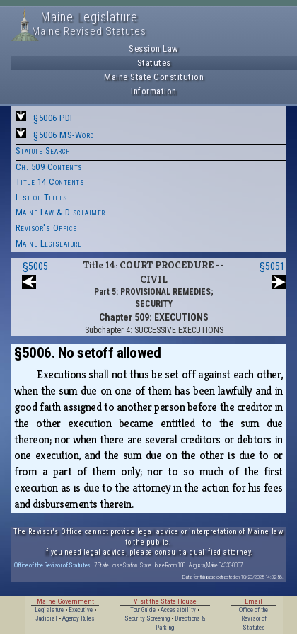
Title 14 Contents (50, 181)
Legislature (49, 609)
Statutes (154, 62)
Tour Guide (143, 609)
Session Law (154, 48)
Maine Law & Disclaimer (60, 212)
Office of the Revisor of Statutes (52, 565)
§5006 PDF (54, 118)
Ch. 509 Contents (49, 167)
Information (154, 91)
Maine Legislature (49, 243)
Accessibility (178, 609)
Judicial (46, 618)
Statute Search (43, 150)
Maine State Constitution (154, 77)
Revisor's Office (46, 227)
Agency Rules (78, 618)
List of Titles (42, 197)
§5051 (272, 266)
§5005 (35, 266)
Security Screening (147, 618)
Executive (81, 609)
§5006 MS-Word (63, 135)
